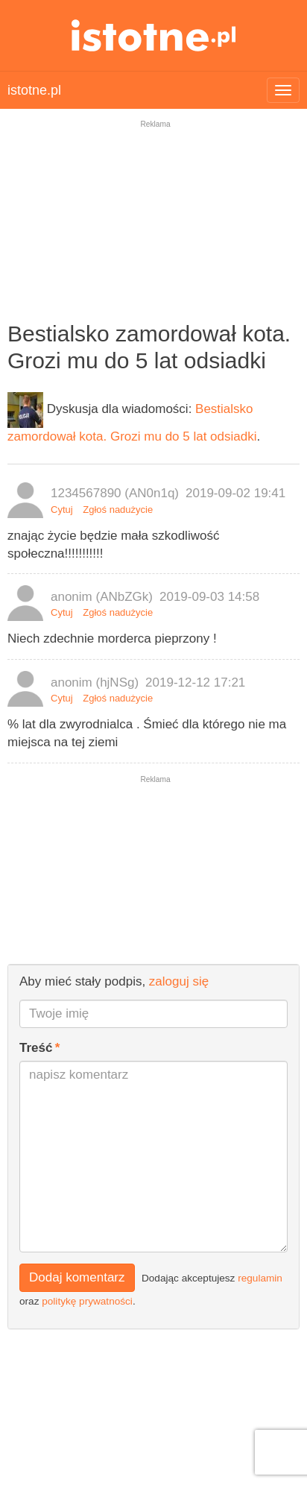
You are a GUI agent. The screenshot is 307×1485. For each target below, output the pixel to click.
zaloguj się (179, 981)
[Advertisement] (153, 230)
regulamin (260, 1277)
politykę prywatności (87, 1301)
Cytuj (62, 509)
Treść (35, 1048)
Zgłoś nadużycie (118, 509)
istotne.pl (154, 35)
